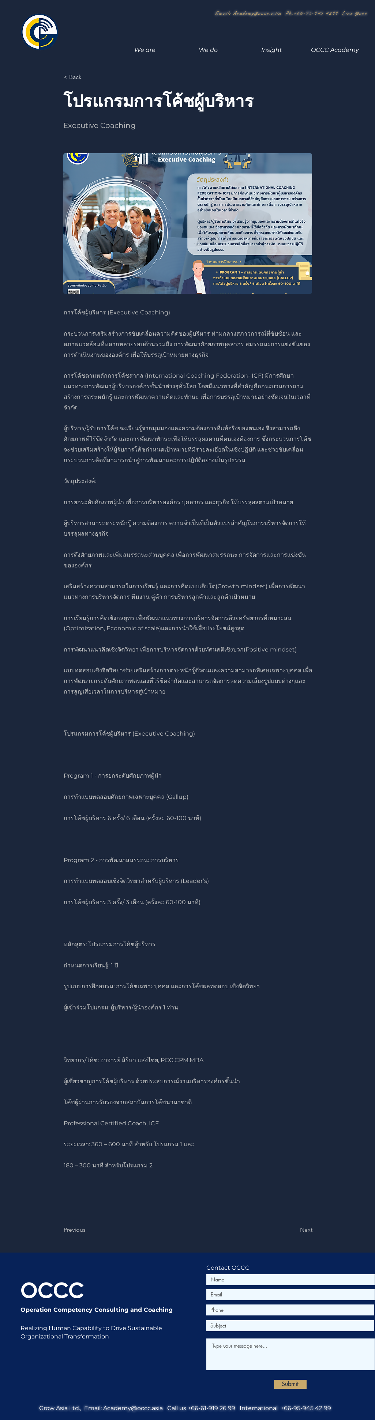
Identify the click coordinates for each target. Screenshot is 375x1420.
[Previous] (88, 1230)
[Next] (294, 1230)
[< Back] (88, 77)
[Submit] (290, 1384)
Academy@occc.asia (257, 13)
